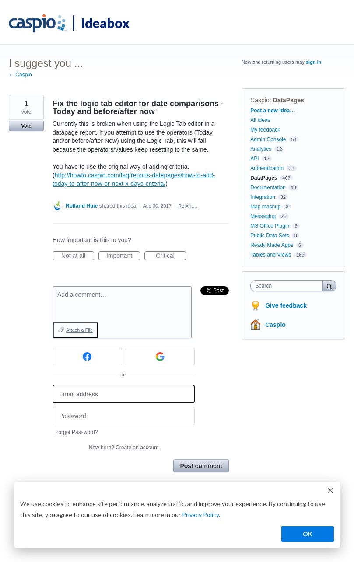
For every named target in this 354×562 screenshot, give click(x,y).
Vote (26, 125)
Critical (171, 256)
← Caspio (20, 75)
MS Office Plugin (269, 226)
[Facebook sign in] (87, 356)
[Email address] (124, 394)
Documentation (268, 187)
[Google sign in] (160, 356)
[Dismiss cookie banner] (330, 491)
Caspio (260, 100)
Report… (187, 205)
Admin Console (268, 139)
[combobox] (288, 286)
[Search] (329, 285)
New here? (123, 447)
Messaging (263, 216)
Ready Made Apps (271, 245)
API (254, 159)
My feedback (265, 130)
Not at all (77, 256)
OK (307, 534)
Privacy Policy (200, 514)
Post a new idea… (272, 111)
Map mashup (265, 207)
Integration (262, 197)
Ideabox (105, 23)
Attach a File (79, 330)
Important (123, 256)
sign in (313, 62)
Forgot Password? (76, 432)
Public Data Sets (269, 235)
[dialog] (177, 515)
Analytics (260, 149)
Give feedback (286, 305)
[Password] (124, 416)
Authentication (267, 168)
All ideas (260, 120)
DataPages (289, 100)
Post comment (201, 465)
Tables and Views (270, 255)
